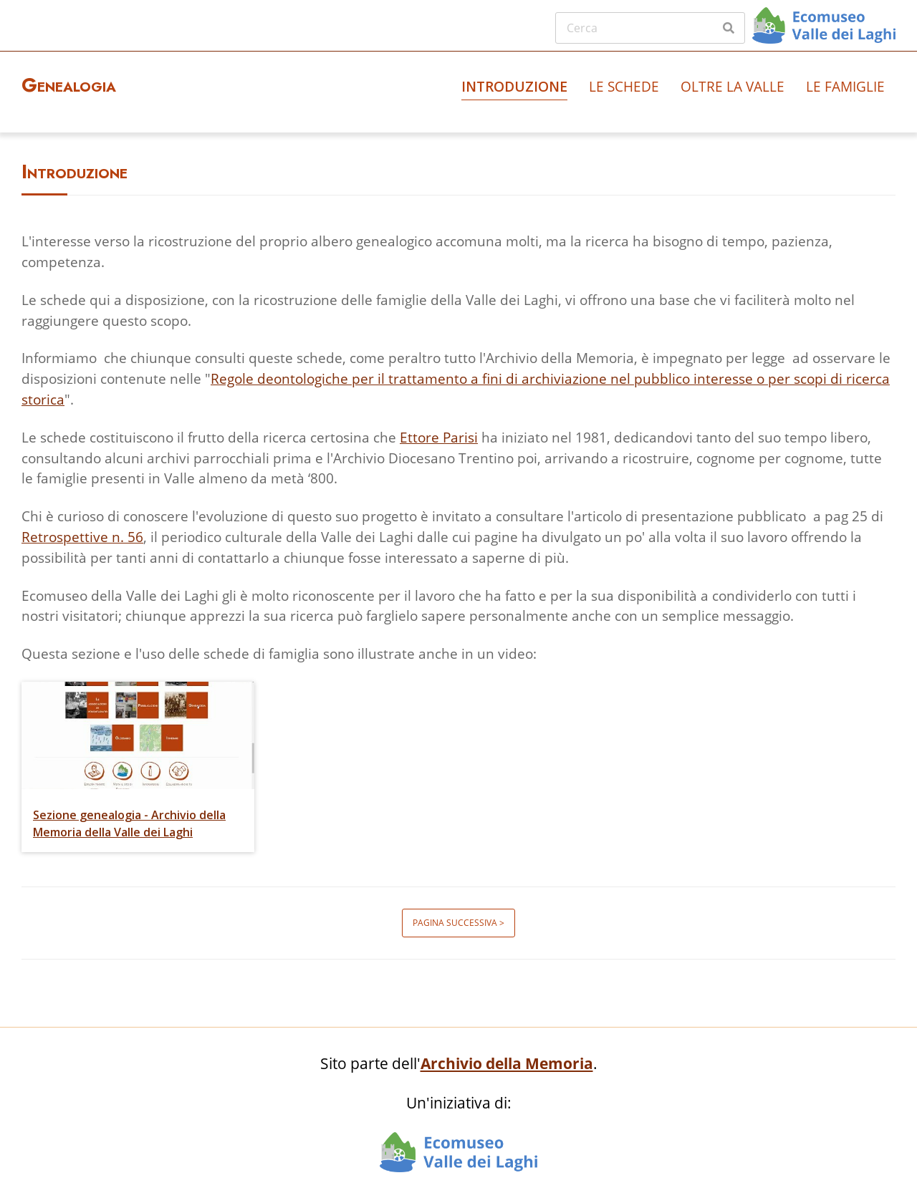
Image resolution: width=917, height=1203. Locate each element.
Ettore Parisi (439, 437)
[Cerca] (650, 28)
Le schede (624, 86)
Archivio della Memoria (507, 1063)
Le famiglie (845, 86)
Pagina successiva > (458, 923)
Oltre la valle (732, 86)
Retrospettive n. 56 (82, 536)
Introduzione (514, 86)
